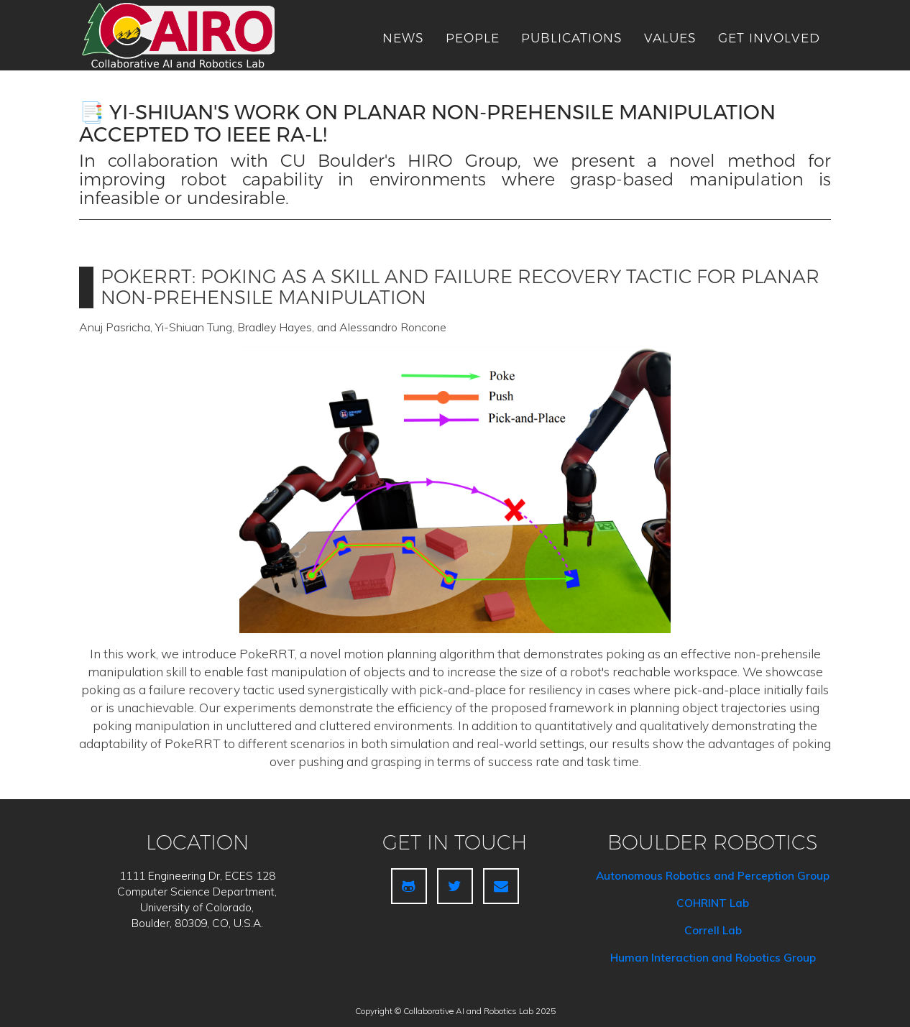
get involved (769, 37)
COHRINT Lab (712, 903)
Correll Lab (713, 930)
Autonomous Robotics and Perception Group (712, 876)
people (473, 37)
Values (670, 37)
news (403, 37)
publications (571, 37)
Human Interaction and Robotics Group (713, 957)
